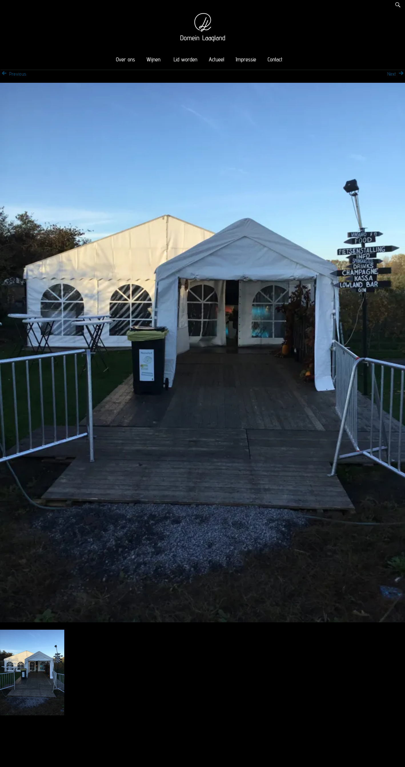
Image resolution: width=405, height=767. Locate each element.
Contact (275, 59)
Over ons (125, 59)
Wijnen (154, 59)
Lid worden (185, 59)
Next (396, 74)
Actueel (216, 59)
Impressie (246, 59)
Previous (13, 74)
